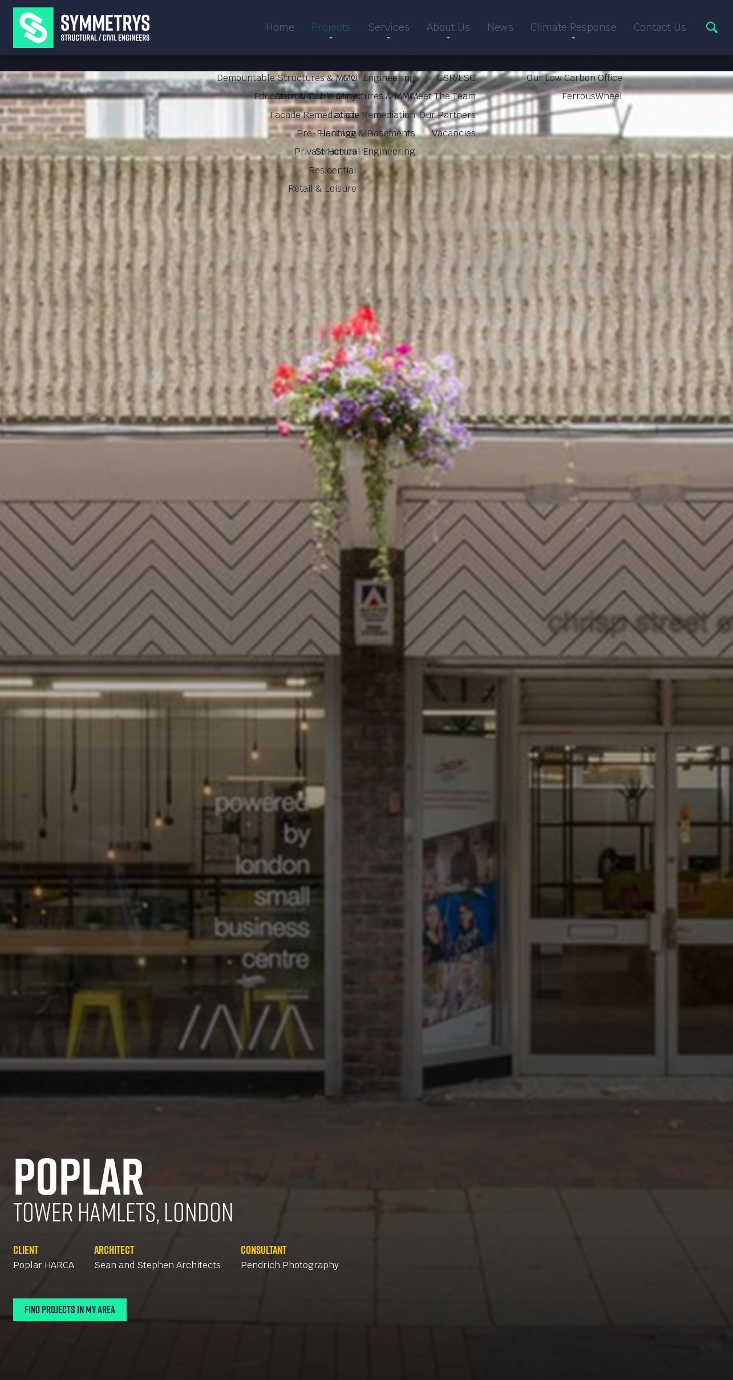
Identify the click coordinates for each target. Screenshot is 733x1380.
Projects (331, 35)
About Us (448, 35)
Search (711, 35)
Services (389, 35)
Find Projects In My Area (70, 1309)
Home (280, 35)
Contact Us (660, 35)
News (500, 35)
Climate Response (573, 35)
